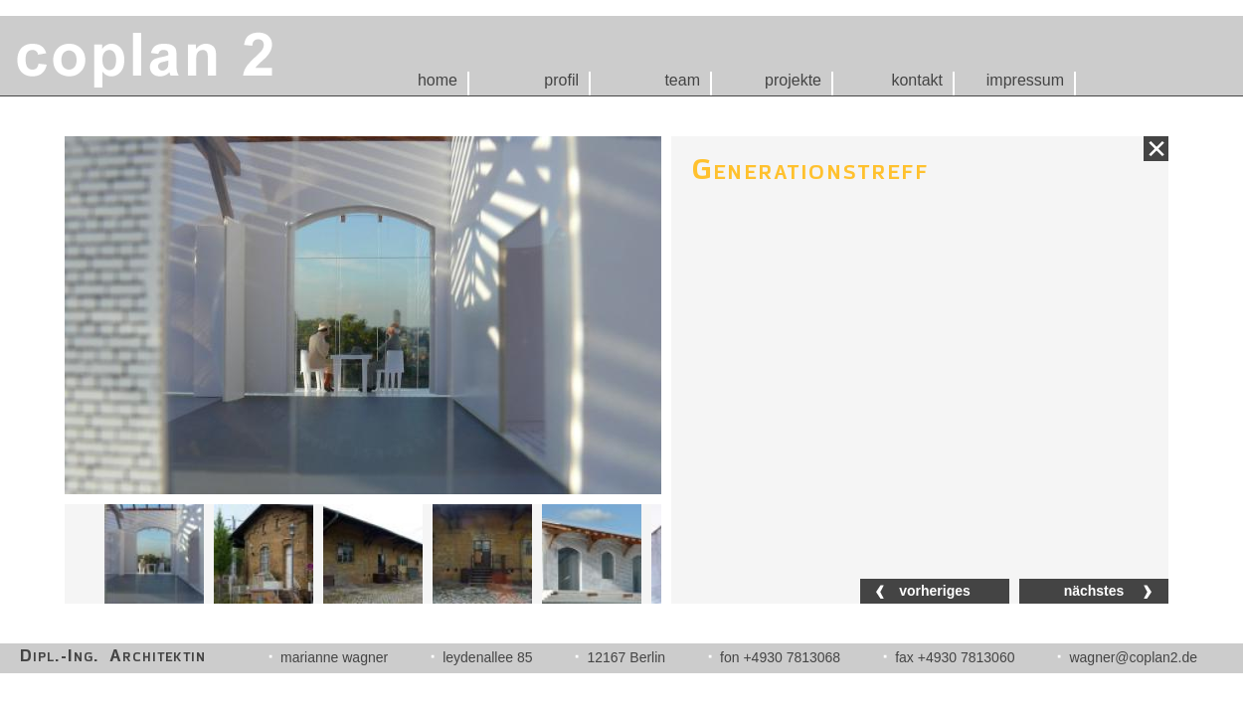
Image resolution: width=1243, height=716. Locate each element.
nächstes (1094, 591)
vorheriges (935, 591)
